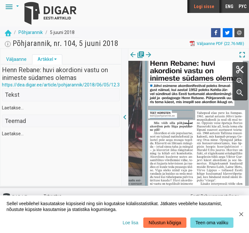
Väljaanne (16, 59)
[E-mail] (239, 32)
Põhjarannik (30, 32)
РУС (242, 6)
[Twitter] (227, 32)
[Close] (241, 214)
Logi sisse (204, 6)
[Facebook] (216, 32)
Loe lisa (130, 222)
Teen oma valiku (212, 222)
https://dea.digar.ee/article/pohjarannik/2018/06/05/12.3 (61, 84)
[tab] (16, 59)
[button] (11, 6)
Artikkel (45, 59)
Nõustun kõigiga (164, 222)
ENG (229, 6)
